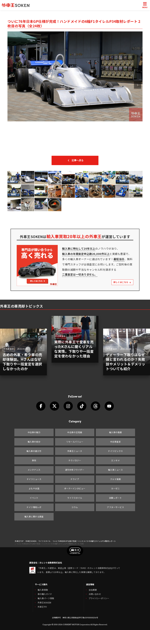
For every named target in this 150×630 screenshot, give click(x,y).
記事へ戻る (75, 160)
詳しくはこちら (122, 282)
